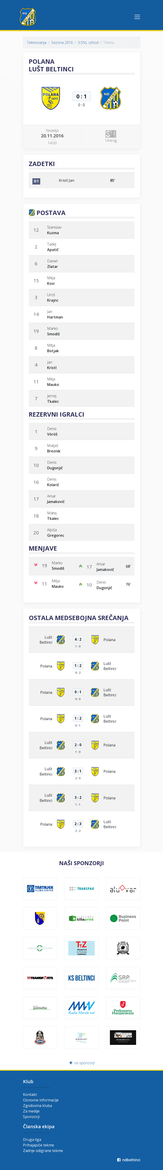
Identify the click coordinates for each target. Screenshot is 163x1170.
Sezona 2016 (62, 42)
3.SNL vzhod (88, 42)
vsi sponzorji (81, 1062)
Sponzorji (31, 1116)
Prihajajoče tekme (38, 1145)
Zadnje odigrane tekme (43, 1150)
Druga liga (32, 1139)
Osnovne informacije (41, 1100)
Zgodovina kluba (37, 1105)
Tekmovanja (36, 42)
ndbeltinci (128, 1159)
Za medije (31, 1111)
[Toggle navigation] (137, 16)
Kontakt (30, 1094)
